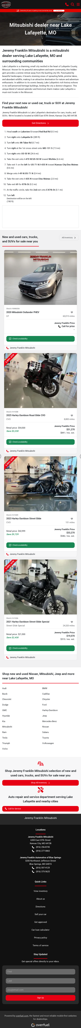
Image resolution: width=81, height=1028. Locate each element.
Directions (40, 906)
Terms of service (40, 945)
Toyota (45, 737)
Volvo (5, 749)
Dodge (5, 705)
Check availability (18, 338)
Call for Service (13, 808)
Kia (3, 721)
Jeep (44, 716)
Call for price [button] (66, 326)
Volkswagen (48, 743)
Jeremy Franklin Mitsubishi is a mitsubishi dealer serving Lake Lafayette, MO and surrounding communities (35, 55)
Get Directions (40, 123)
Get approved (40, 922)
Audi (4, 688)
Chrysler (46, 699)
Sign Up (40, 998)
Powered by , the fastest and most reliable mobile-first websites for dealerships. (41, 1020)
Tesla (4, 737)
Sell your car (40, 914)
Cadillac (46, 694)
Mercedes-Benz (49, 721)
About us (40, 899)
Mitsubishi (7, 726)
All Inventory (69, 237)
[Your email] (40, 990)
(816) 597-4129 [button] (41, 867)
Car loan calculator (40, 930)
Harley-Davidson (50, 710)
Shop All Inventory (40, 782)
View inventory (40, 891)
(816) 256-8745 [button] (41, 847)
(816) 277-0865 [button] (41, 851)
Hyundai (6, 716)
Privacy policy (40, 937)
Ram (4, 732)
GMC (4, 710)
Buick (4, 694)
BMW (44, 688)
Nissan (45, 726)
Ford (44, 705)
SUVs (4, 115)
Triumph (6, 743)
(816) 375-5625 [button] (41, 871)
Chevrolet (6, 699)
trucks (69, 112)
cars (63, 112)
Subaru (45, 732)
